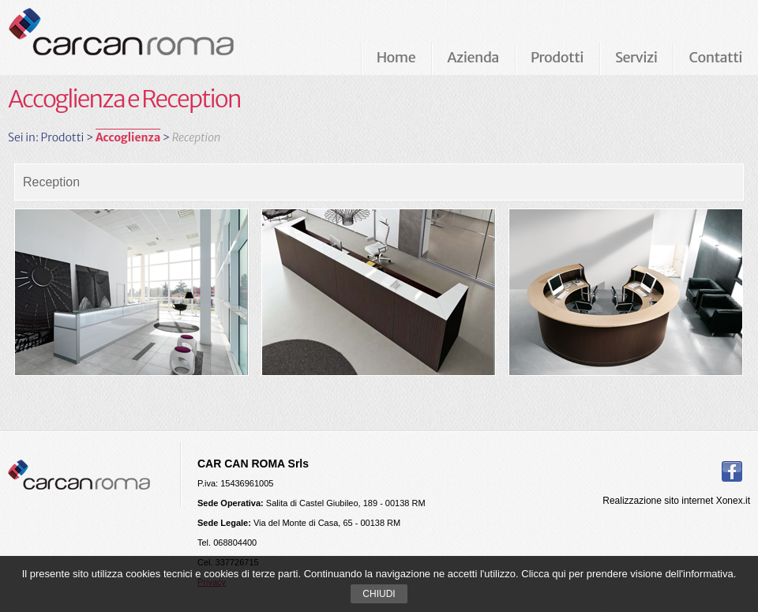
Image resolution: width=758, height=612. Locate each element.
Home (396, 57)
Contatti (715, 57)
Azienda (473, 57)
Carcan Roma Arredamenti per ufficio (147, 37)
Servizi (636, 57)
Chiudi (378, 593)
